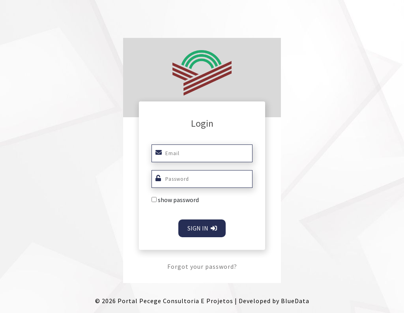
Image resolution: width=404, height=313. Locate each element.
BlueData (295, 301)
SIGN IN (202, 228)
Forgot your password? (202, 266)
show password (178, 200)
